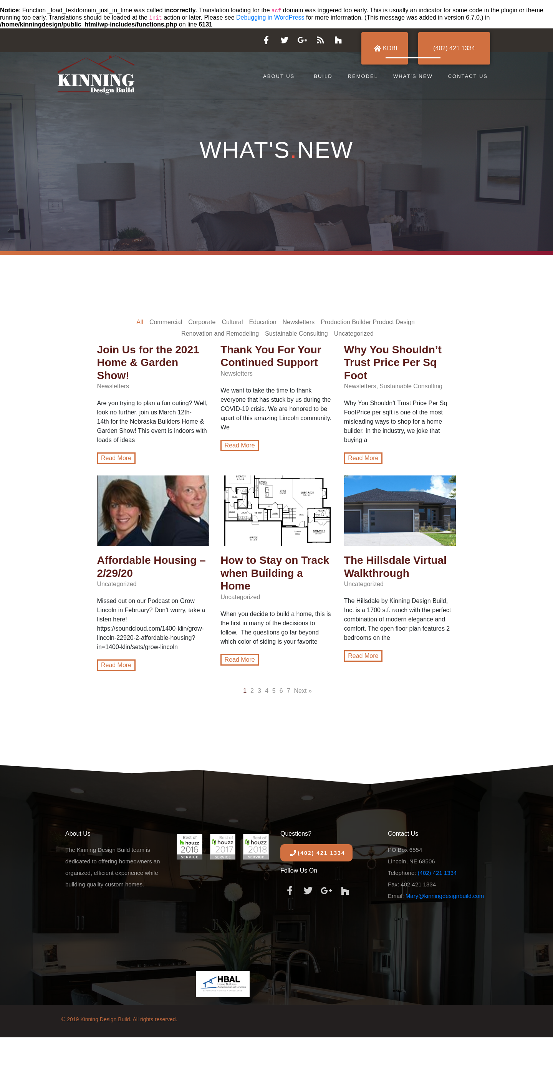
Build (323, 76)
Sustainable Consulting (296, 333)
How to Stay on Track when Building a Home (274, 573)
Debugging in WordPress (270, 17)
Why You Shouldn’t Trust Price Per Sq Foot (393, 362)
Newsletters (299, 322)
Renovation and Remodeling (220, 333)
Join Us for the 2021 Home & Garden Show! (148, 362)
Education (262, 322)
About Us (279, 76)
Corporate (201, 322)
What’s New (413, 76)
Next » (303, 690)
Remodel (363, 76)
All (139, 322)
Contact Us (468, 76)
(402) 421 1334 (437, 873)
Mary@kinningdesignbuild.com (445, 896)
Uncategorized (354, 333)
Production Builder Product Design (368, 322)
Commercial (165, 322)
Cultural (232, 322)
